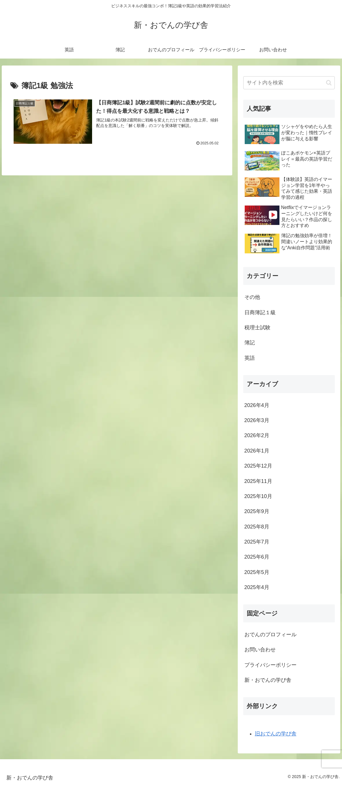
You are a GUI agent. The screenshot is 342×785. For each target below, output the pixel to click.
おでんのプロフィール (270, 634)
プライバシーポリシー (270, 665)
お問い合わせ (260, 650)
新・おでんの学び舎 (267, 680)
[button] (329, 82)
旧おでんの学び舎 (276, 734)
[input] (289, 82)
